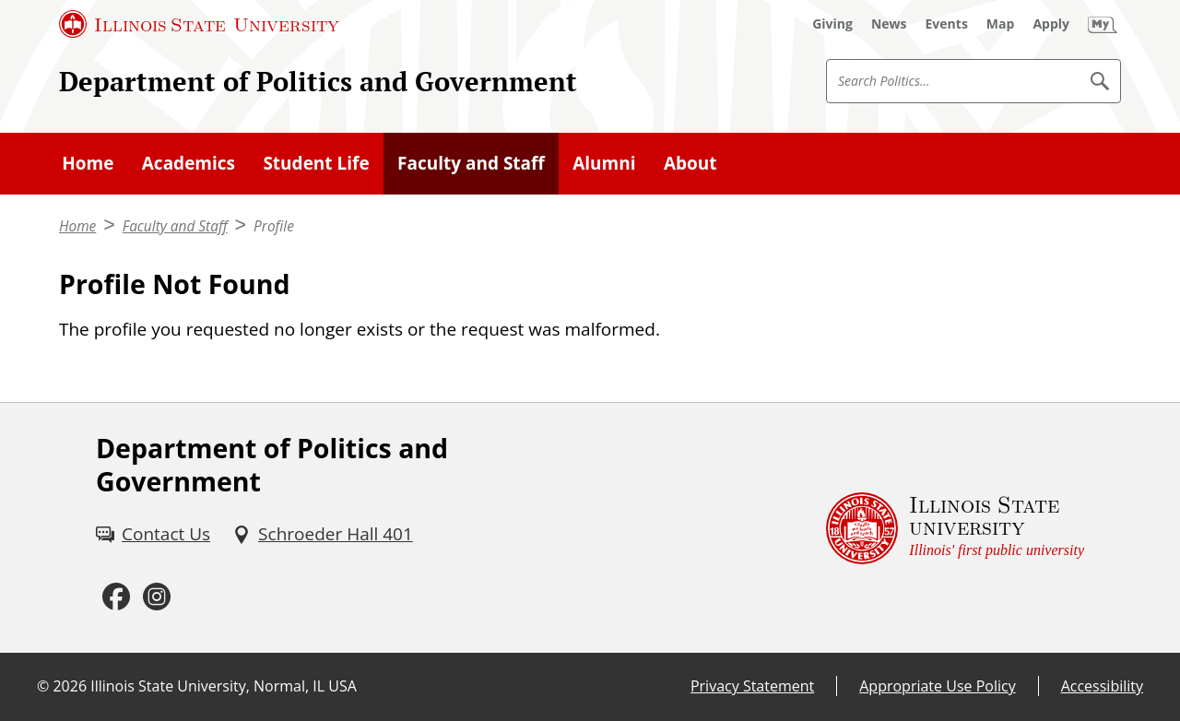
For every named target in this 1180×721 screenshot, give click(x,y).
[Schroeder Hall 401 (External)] (322, 534)
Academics (188, 163)
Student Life (316, 163)
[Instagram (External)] (156, 597)
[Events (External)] (947, 24)
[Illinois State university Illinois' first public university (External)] (955, 527)
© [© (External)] (43, 686)
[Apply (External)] (1051, 24)
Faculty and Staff (471, 163)
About (690, 163)
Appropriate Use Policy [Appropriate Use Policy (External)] (937, 686)
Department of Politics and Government (318, 81)
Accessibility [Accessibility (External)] (1102, 686)
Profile (274, 226)
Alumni (603, 163)
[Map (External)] (1001, 24)
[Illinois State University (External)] (199, 24)
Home (87, 163)
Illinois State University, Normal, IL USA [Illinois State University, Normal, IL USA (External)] (223, 686)
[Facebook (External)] (116, 597)
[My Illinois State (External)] (1102, 24)
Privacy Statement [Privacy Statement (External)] (752, 686)
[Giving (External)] (832, 24)
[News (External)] (889, 24)
